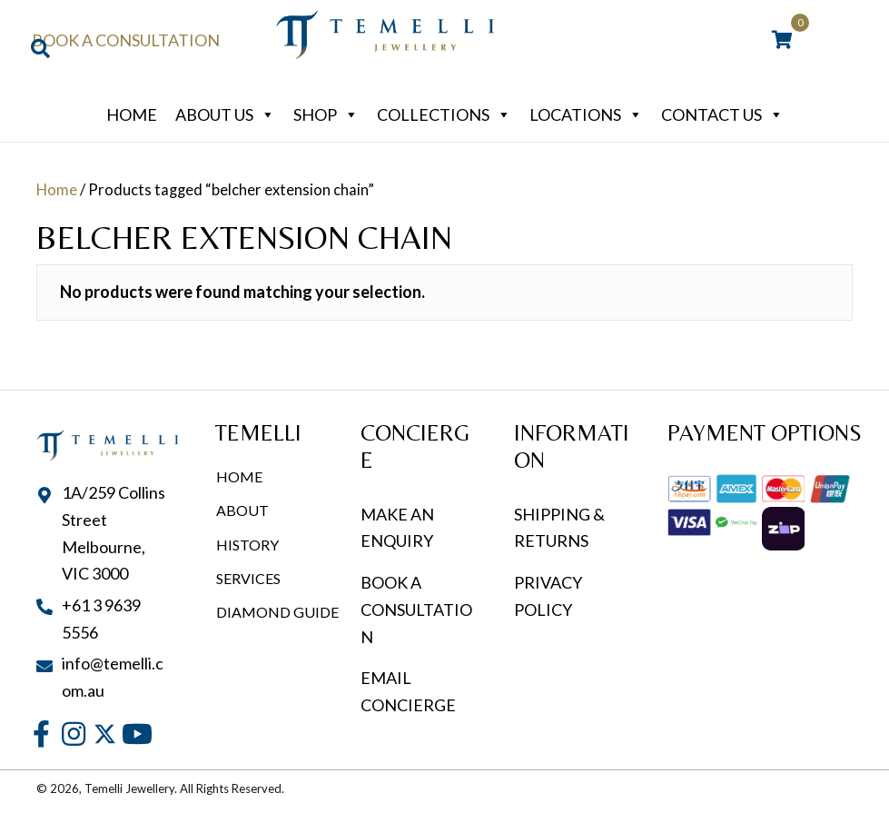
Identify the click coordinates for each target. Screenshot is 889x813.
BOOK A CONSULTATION (416, 609)
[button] (41, 734)
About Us (225, 114)
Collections (444, 114)
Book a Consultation (126, 40)
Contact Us (722, 114)
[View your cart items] (782, 41)
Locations (586, 114)
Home (131, 114)
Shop (326, 114)
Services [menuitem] (248, 578)
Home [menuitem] (239, 476)
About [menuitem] (242, 510)
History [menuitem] (247, 544)
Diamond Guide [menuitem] (277, 611)
